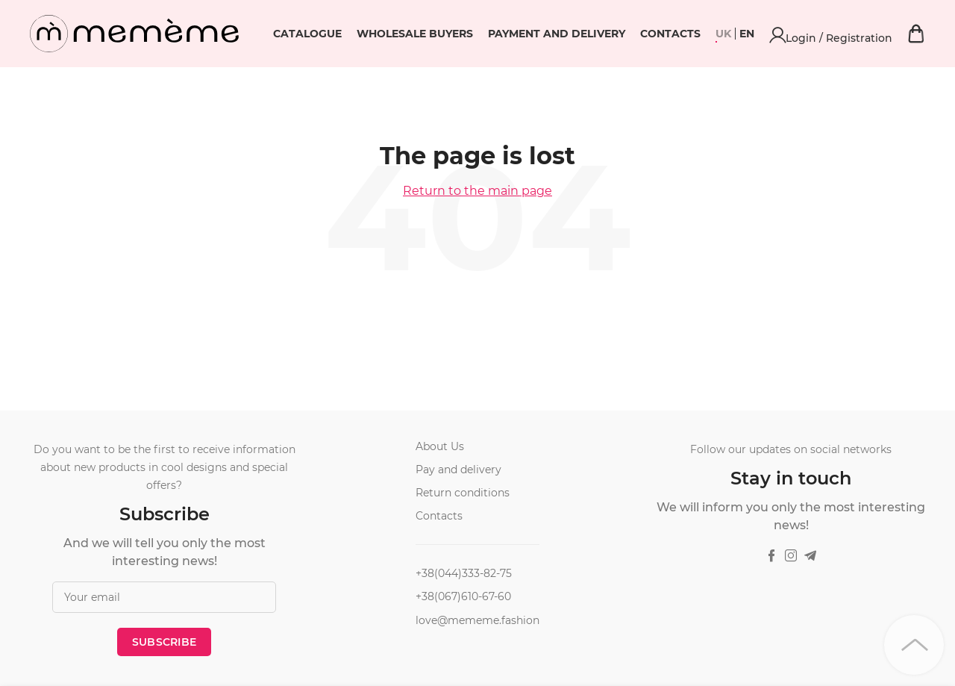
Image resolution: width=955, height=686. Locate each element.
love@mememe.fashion (477, 620)
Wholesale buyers (523, 34)
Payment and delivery (664, 34)
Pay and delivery (458, 469)
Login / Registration (885, 33)
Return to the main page (477, 191)
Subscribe (164, 642)
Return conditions (463, 493)
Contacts (778, 34)
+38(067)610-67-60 (463, 596)
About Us (440, 446)
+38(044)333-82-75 (464, 573)
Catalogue (415, 34)
